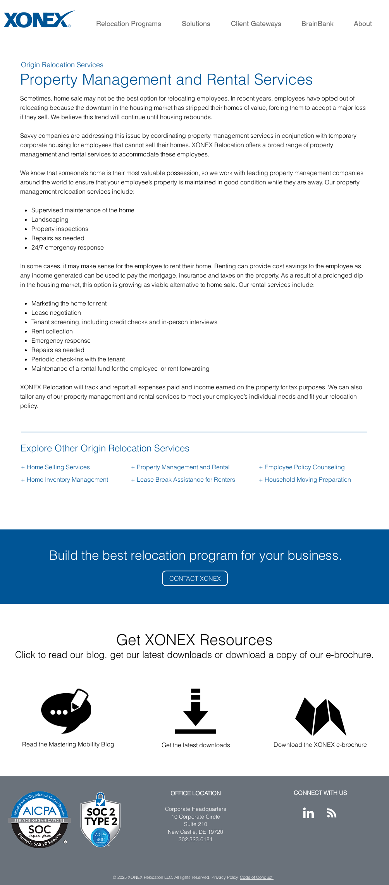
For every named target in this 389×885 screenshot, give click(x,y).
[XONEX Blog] (331, 813)
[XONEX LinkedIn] (308, 813)
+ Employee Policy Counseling (302, 467)
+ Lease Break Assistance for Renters (183, 479)
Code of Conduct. (257, 877)
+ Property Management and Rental (180, 467)
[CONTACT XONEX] (195, 578)
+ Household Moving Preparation (305, 479)
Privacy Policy (225, 877)
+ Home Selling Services (55, 467)
